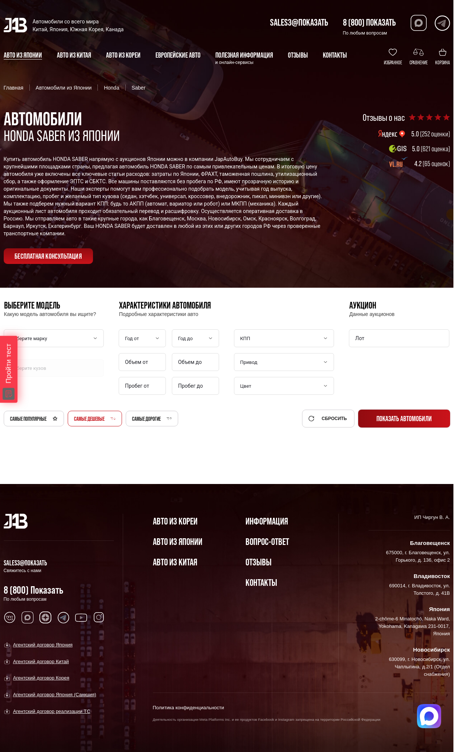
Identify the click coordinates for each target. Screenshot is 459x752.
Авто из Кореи (175, 521)
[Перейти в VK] (10, 617)
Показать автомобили (404, 418)
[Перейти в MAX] (27, 617)
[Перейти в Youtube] (81, 617)
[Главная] (16, 521)
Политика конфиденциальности (188, 707)
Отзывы (258, 561)
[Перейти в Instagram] (99, 617)
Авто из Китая (175, 561)
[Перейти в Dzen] (45, 617)
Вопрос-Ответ (267, 541)
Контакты (261, 582)
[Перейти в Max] (419, 23)
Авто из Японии (177, 541)
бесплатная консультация (48, 256)
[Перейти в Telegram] (442, 23)
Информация (266, 521)
